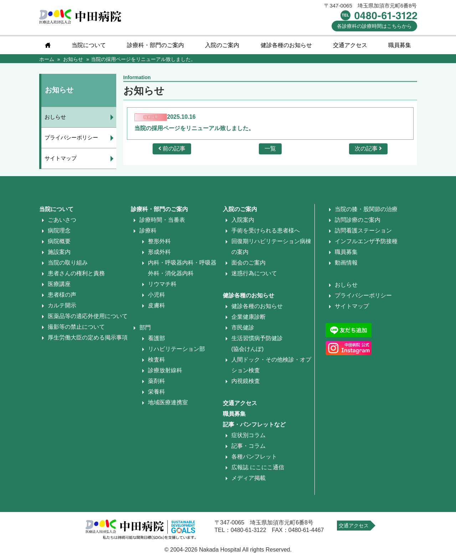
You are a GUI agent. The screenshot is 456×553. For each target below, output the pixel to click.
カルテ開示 (62, 305)
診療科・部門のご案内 (155, 45)
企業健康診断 (248, 317)
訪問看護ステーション (363, 230)
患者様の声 (62, 295)
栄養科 (156, 392)
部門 (145, 327)
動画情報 (346, 263)
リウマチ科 (162, 284)
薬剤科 (156, 381)
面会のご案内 (248, 263)
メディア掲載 (248, 478)
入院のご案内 (222, 45)
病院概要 (59, 241)
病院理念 (59, 230)
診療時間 (374, 26)
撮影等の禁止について (76, 327)
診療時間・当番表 (162, 220)
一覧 (270, 148)
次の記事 (368, 148)
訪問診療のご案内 (357, 220)
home (48, 45)
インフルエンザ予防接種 (366, 241)
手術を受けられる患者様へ (265, 230)
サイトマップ (61, 158)
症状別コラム (248, 435)
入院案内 (242, 220)
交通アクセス (350, 45)
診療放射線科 (165, 370)
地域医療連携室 (168, 402)
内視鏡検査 (245, 381)
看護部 (156, 338)
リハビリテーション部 (176, 349)
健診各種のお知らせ (286, 45)
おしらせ (55, 117)
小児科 (156, 295)
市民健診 (242, 327)
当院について (89, 45)
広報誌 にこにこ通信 (257, 467)
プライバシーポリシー (71, 137)
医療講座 (59, 284)
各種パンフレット (254, 457)
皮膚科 (156, 305)
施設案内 (59, 252)
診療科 (148, 230)
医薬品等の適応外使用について (88, 316)
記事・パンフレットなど (254, 424)
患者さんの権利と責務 (76, 273)
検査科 (156, 360)
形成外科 (159, 252)
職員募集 (399, 45)
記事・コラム (248, 446)
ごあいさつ (62, 220)
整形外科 (159, 241)
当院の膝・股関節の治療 (366, 209)
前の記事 (171, 148)
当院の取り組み (68, 263)
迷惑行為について (254, 273)
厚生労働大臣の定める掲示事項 (88, 337)
